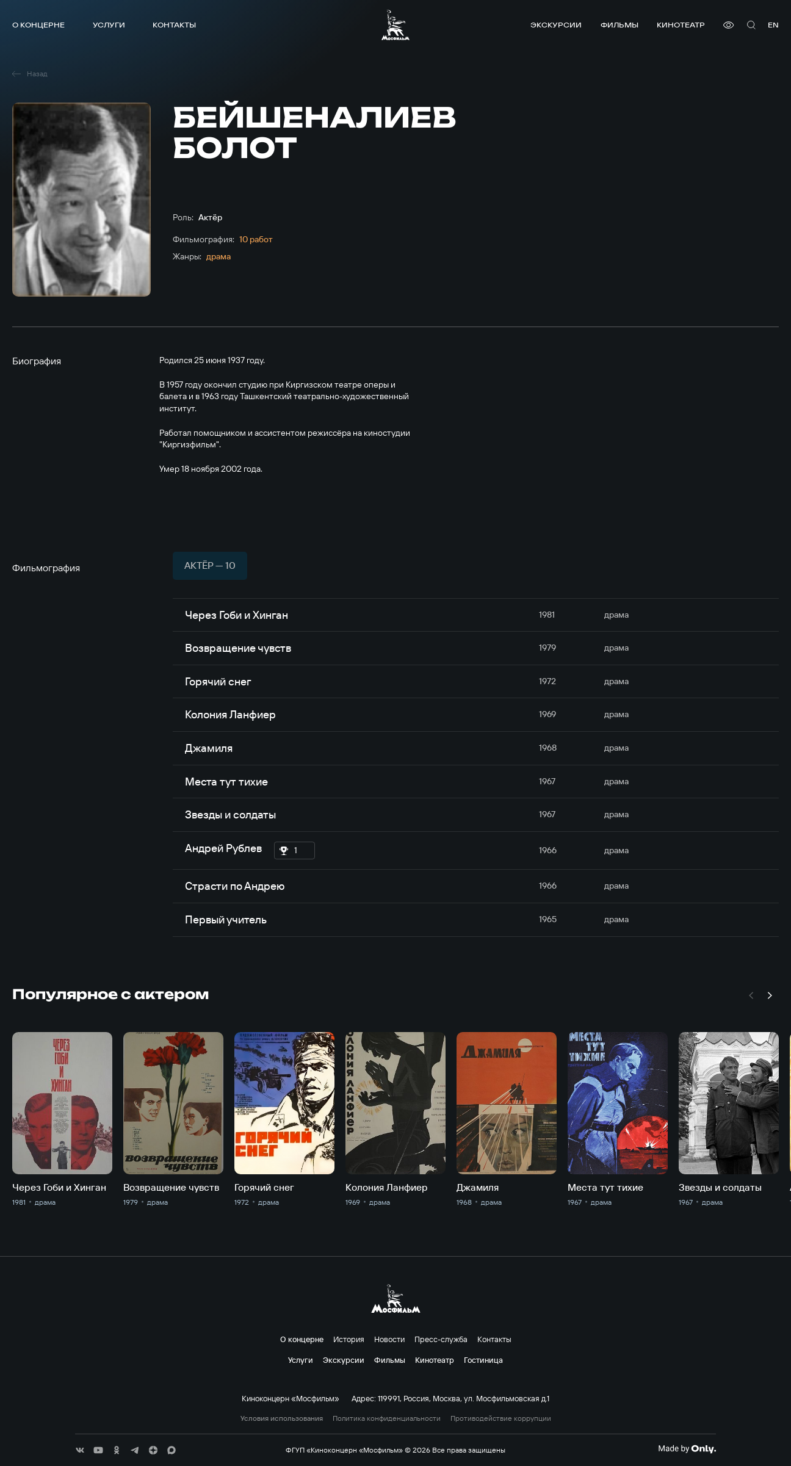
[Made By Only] (687, 1449)
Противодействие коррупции (500, 1418)
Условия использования (281, 1418)
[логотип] (395, 24)
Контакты (174, 24)
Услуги (109, 24)
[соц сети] (80, 1450)
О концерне (38, 24)
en (773, 24)
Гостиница (483, 1360)
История (348, 1339)
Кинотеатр (681, 24)
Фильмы (619, 24)
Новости (389, 1339)
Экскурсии (556, 24)
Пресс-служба (441, 1339)
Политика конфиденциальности (387, 1418)
